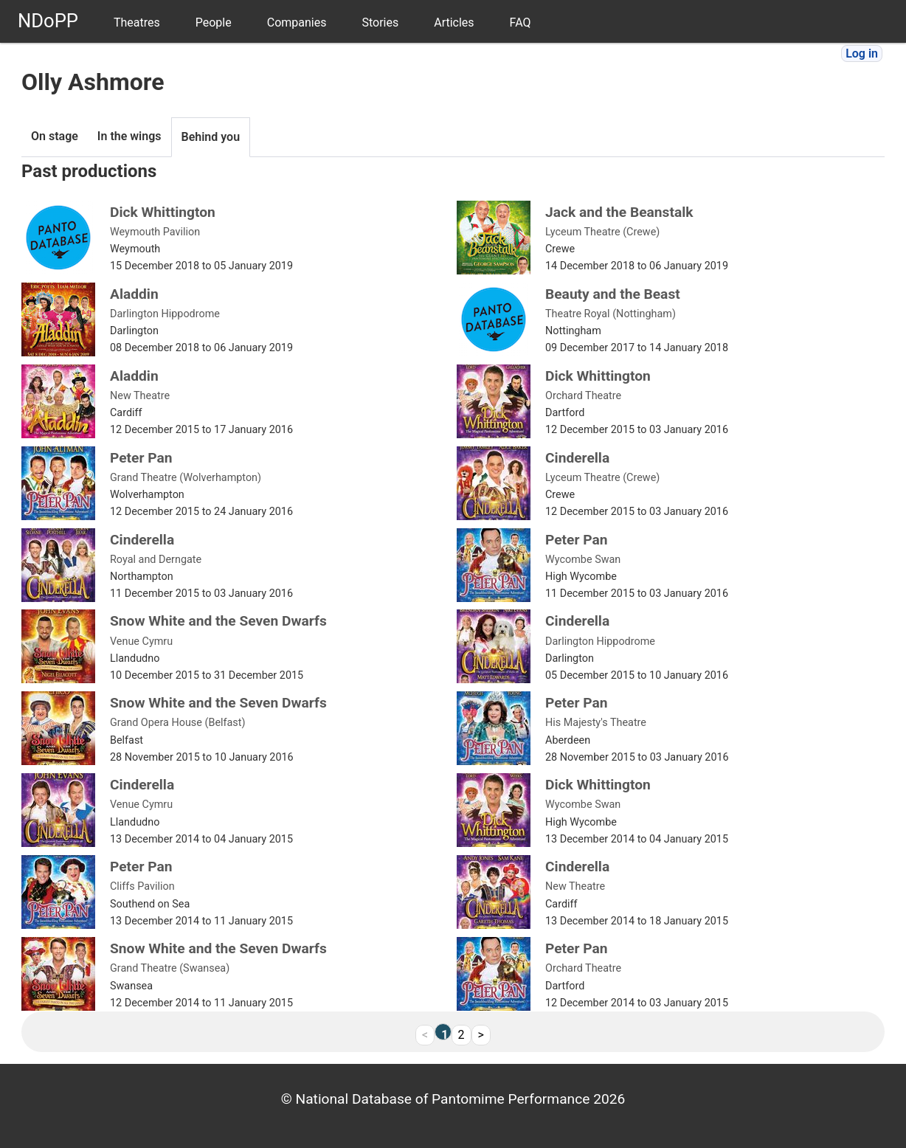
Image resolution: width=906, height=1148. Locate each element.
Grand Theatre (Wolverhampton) (185, 477)
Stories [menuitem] (380, 22)
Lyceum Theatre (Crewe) (602, 232)
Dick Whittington (162, 212)
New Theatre (140, 396)
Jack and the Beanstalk (619, 212)
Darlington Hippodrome (165, 314)
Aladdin (134, 294)
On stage (54, 136)
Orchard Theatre (583, 396)
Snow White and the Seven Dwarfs (218, 620)
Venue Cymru (141, 641)
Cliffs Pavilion (142, 886)
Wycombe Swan (582, 559)
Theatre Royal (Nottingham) (610, 314)
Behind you (211, 137)
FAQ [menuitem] (520, 22)
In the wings (129, 136)
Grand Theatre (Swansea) (169, 968)
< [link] (425, 1035)
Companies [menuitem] (297, 22)
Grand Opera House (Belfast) (178, 722)
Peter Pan (141, 457)
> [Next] (481, 1035)
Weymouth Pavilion (155, 232)
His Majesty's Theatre (595, 722)
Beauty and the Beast (612, 294)
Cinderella (577, 457)
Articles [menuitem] (454, 22)
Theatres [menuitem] (137, 22)
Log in (862, 53)
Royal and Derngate (155, 559)
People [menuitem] (214, 22)
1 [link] (444, 1034)
